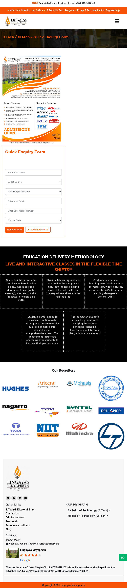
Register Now (14, 229)
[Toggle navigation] (117, 21)
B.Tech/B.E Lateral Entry (20, 509)
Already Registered (37, 229)
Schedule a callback (18, 525)
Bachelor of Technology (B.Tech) (88, 510)
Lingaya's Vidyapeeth (33, 550)
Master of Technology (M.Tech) (87, 515)
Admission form (15, 517)
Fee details (12, 521)
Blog (8, 529)
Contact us (12, 513)
